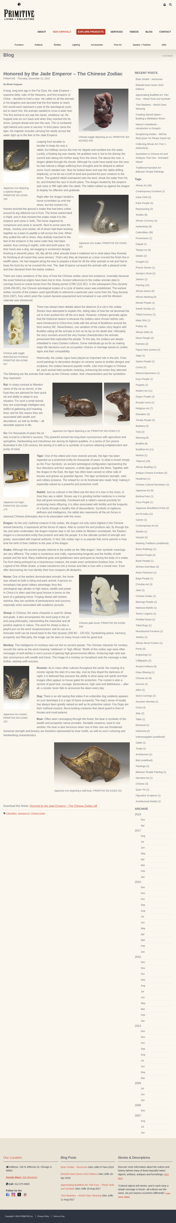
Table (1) (140, 719)
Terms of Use (59, 1216)
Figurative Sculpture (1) (148, 795)
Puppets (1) (142, 385)
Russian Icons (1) (145, 402)
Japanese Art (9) (144, 490)
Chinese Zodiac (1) (146, 596)
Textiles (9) (141, 214)
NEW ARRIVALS (62, 31)
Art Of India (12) (144, 514)
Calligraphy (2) (143, 660)
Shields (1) (141, 531)
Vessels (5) (142, 537)
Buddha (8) (142, 443)
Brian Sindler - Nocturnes (149, 79)
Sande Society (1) (145, 308)
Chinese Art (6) (144, 678)
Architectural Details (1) (148, 801)
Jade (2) (140, 590)
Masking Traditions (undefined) (152, 543)
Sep (143, 904)
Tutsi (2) (140, 431)
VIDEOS (134, 31)
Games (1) (141, 519)
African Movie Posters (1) (149, 643)
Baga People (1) (144, 578)
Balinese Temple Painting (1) (151, 772)
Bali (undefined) (144, 760)
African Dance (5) (145, 291)
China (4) (141, 707)
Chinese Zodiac (38, 813)
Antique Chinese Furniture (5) (151, 472)
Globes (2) (141, 255)
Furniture (19, 44)
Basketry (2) (142, 426)
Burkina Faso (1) (144, 496)
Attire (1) (140, 690)
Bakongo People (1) (146, 602)
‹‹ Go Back (167, 55)
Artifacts (39, 44)
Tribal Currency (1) (146, 314)
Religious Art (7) (144, 408)
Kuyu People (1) (144, 379)
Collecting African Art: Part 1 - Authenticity (151, 146)
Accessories (97, 44)
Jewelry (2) (141, 637)
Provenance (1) (144, 238)
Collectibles (11, 813)
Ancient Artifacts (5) (146, 666)
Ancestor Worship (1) (147, 701)
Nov (143, 819)
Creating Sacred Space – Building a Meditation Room (150, 116)
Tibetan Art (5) (143, 250)
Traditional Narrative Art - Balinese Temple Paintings (150, 169)
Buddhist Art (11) (145, 449)
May (143, 853)
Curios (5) (141, 367)
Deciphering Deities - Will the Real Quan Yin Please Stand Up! (153, 136)
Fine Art (118, 44)
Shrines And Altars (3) (147, 566)
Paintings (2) (142, 766)
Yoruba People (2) (145, 420)
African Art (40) (144, 185)
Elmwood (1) (142, 725)
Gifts (164, 44)
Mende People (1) (145, 302)
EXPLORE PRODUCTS (91, 31)
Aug (143, 835)
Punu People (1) (144, 502)
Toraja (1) (141, 748)
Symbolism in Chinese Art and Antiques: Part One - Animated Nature (152, 158)
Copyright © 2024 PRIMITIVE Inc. (19, 1216)
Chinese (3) (142, 783)
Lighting (76, 44)
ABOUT (41, 31)
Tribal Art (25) (143, 461)
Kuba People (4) (144, 203)
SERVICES (117, 31)
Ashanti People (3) (146, 555)
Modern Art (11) (144, 390)
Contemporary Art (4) (147, 525)
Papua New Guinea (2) (148, 349)
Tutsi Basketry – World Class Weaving (151, 106)
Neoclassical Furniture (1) (149, 631)
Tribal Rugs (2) (144, 625)
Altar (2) (140, 713)
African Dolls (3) (144, 332)
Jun (143, 847)
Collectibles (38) (144, 232)
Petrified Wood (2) (145, 619)
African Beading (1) (146, 467)
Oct (143, 899)
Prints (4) (141, 648)
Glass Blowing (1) (145, 672)
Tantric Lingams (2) (146, 613)
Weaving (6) (142, 437)
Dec (143, 887)
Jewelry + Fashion (142, 44)
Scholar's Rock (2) (145, 273)
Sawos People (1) (145, 361)
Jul (142, 841)
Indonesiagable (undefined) (150, 736)
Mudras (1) (141, 455)
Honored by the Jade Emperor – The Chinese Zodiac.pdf (63, 805)
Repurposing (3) (144, 209)
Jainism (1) (141, 279)
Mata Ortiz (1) (143, 320)
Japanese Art (24, 813)
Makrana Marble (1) (146, 607)
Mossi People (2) (145, 338)
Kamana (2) (142, 343)
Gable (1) (141, 742)
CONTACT (165, 31)
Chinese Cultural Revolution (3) (152, 484)
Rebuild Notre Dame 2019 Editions (150, 87)
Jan (143, 877)
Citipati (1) (141, 244)
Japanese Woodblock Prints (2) (152, 508)
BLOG (149, 31)
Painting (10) (142, 285)
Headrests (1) (143, 478)
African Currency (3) (146, 220)
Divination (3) (143, 414)
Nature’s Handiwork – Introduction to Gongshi (148, 126)
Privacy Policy (43, 1216)
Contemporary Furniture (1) (150, 191)
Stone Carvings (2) (146, 695)
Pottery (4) (141, 326)
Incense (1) (142, 684)
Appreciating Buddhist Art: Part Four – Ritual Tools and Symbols (153, 97)
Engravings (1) (143, 654)
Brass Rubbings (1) (146, 549)
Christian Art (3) (144, 584)
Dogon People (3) (145, 396)
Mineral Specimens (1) (148, 373)
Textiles (57, 44)
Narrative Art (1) (144, 778)
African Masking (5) (146, 297)
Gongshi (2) (142, 261)
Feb (143, 871)
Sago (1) (140, 355)
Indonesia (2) (143, 731)
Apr (143, 825)
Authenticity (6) (144, 226)
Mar (143, 865)
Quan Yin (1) (142, 789)
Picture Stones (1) (145, 267)
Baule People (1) (145, 560)
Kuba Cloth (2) (143, 197)
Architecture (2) (144, 754)
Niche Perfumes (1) (146, 572)
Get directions (21, 1177)
